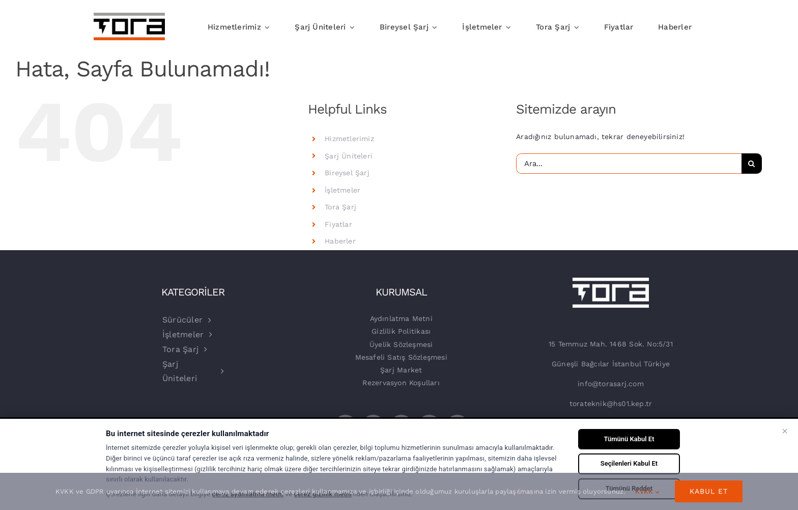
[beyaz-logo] (611, 281)
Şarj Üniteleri (349, 156)
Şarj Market (401, 370)
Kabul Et (709, 491)
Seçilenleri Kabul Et (629, 463)
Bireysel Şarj (347, 173)
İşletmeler (342, 190)
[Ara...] (629, 163)
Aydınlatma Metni (401, 318)
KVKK (647, 491)
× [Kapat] (785, 431)
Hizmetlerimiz (349, 139)
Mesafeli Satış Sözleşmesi (401, 357)
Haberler (340, 241)
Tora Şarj (340, 207)
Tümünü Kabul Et (629, 439)
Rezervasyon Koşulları (400, 383)
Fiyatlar (338, 224)
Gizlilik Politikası (401, 331)
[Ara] (752, 163)
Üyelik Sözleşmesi (401, 344)
